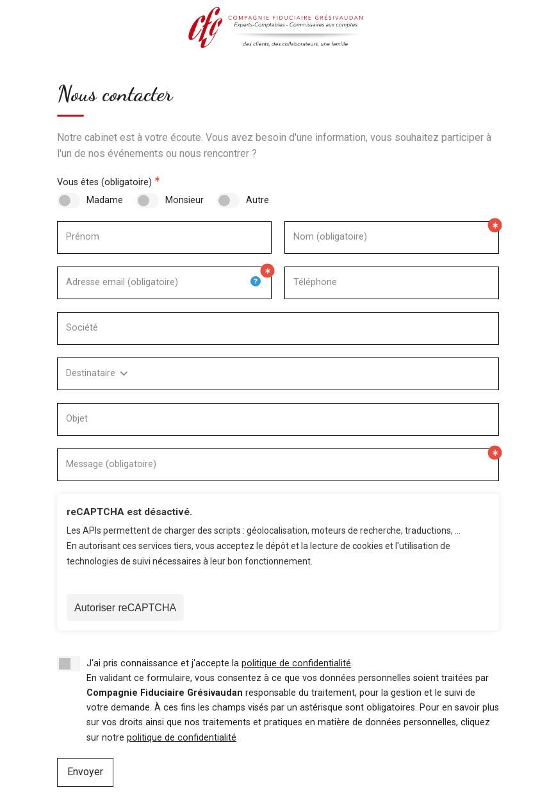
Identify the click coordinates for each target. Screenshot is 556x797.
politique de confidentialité (296, 663)
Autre (257, 200)
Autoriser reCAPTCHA (125, 607)
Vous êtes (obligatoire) (104, 182)
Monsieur (184, 200)
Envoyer (85, 772)
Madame (104, 200)
